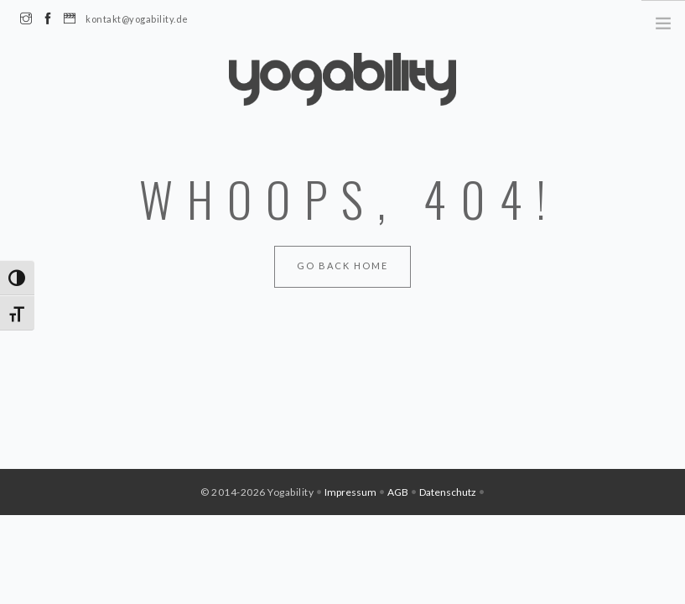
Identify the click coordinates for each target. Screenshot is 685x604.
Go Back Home (342, 265)
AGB (397, 492)
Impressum (350, 492)
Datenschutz (447, 492)
